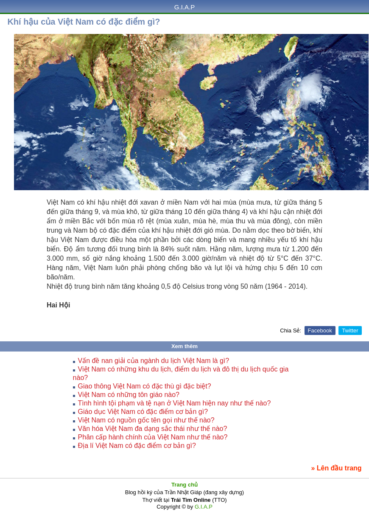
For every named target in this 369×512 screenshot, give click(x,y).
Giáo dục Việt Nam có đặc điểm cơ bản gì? (143, 411)
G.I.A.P (184, 7)
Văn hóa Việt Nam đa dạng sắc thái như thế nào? (152, 428)
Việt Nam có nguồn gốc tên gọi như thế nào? (146, 420)
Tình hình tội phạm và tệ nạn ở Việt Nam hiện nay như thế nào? (174, 403)
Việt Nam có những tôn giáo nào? (128, 394)
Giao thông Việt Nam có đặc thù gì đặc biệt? (144, 386)
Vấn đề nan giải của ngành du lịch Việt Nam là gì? (153, 360)
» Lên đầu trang (336, 468)
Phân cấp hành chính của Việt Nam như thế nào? (153, 437)
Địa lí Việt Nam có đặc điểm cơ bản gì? (137, 445)
